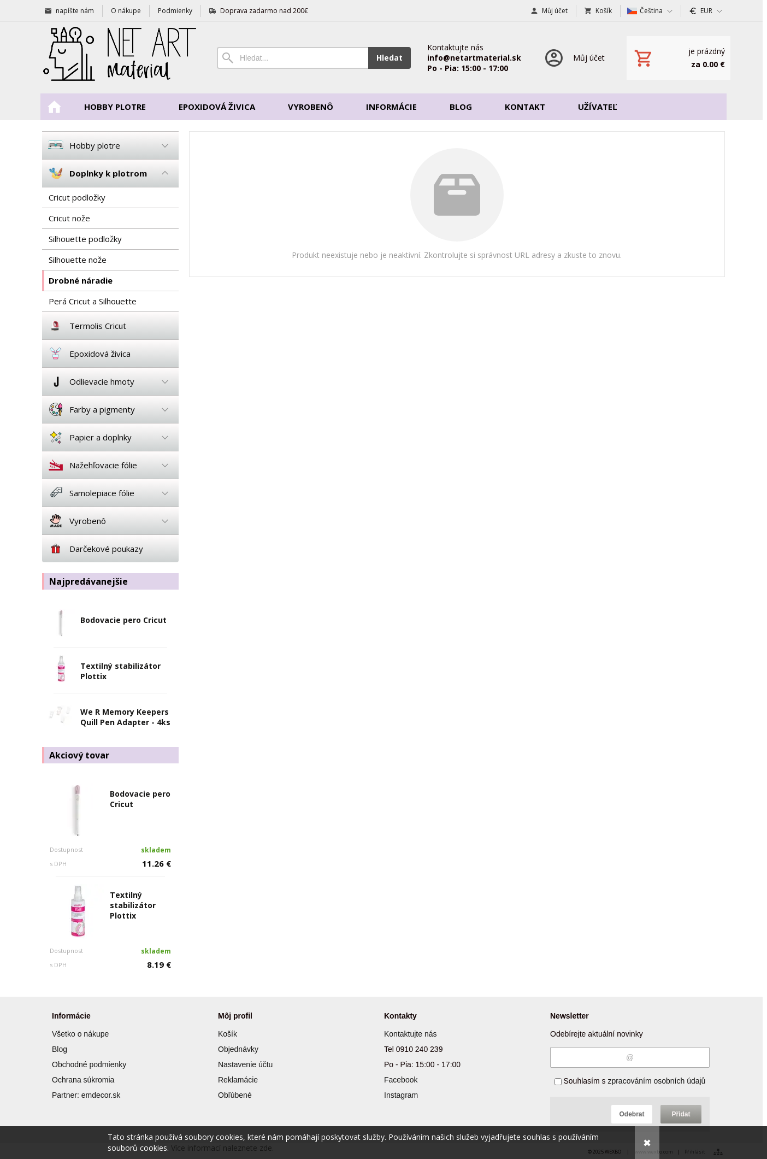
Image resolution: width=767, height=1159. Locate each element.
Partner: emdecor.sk (86, 1095)
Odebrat (631, 1114)
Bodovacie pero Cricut (123, 620)
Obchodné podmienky (89, 1064)
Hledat (389, 57)
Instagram (401, 1095)
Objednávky (238, 1049)
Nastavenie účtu (245, 1064)
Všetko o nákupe (80, 1033)
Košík (227, 1033)
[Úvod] (118, 57)
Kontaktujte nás (410, 1033)
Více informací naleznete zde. (222, 1148)
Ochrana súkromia (83, 1079)
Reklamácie (238, 1079)
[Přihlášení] (574, 57)
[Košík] (678, 58)
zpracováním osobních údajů (656, 1080)
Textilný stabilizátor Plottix (133, 905)
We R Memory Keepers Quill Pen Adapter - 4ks (125, 717)
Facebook (400, 1079)
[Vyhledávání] (292, 58)
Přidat (680, 1114)
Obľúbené (235, 1095)
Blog (59, 1049)
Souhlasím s (630, 1080)
